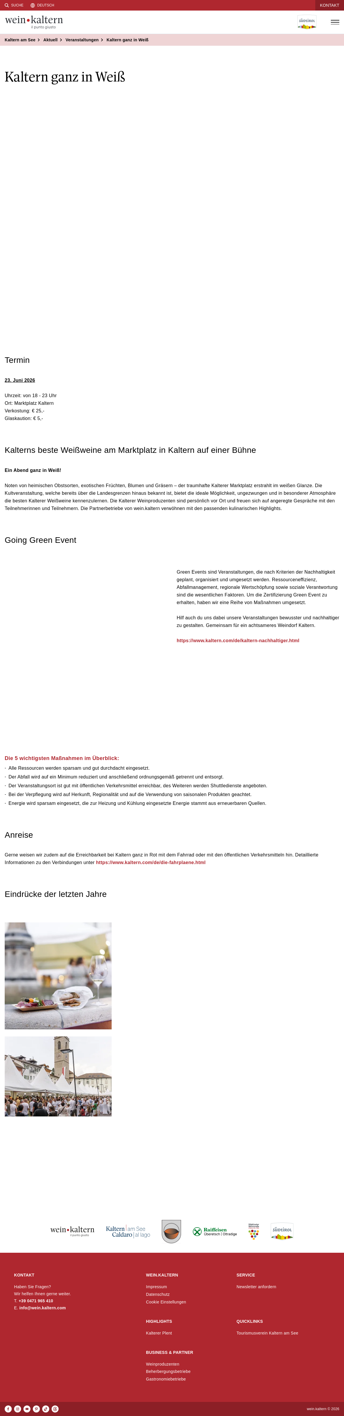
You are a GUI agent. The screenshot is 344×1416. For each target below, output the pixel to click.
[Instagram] (17, 1408)
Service (245, 1275)
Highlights (159, 1321)
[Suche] (14, 5)
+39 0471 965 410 (36, 1300)
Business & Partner (169, 1352)
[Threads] (55, 1408)
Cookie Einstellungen (166, 1302)
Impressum (156, 1286)
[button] (58, 975)
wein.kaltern (162, 1275)
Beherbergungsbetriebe (168, 1371)
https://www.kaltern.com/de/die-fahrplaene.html (150, 862)
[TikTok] (45, 1408)
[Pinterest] (36, 1408)
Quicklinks (249, 1321)
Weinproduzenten (162, 1364)
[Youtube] (26, 1408)
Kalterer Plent (159, 1333)
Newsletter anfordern (256, 1286)
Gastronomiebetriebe (166, 1379)
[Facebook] (8, 1408)
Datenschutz (158, 1294)
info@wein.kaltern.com (42, 1307)
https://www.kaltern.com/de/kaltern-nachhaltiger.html (238, 640)
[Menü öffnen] (335, 22)
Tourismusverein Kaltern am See (267, 1333)
